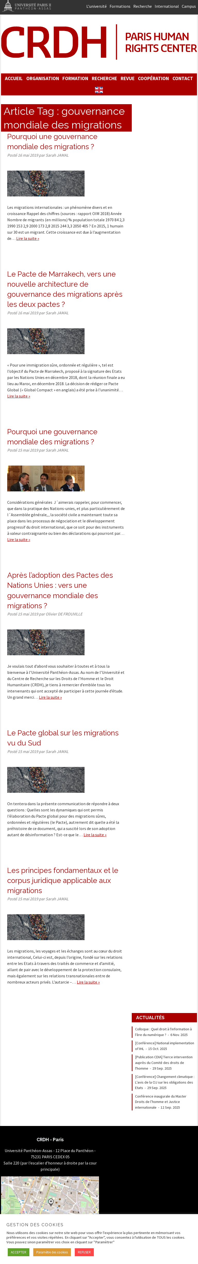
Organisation (42, 78)
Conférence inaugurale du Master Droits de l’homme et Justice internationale (160, 1102)
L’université (96, 6)
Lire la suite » (27, 238)
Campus (189, 6)
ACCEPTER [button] (18, 1252)
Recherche (142, 6)
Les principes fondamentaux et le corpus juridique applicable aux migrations (62, 880)
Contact (182, 78)
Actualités (150, 1017)
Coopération (153, 78)
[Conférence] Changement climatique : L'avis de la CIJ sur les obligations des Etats (164, 1082)
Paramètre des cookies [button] (52, 1252)
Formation (75, 78)
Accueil (14, 78)
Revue (128, 78)
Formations (120, 6)
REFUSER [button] (84, 1252)
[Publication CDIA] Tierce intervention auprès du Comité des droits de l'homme (164, 1062)
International (167, 6)
